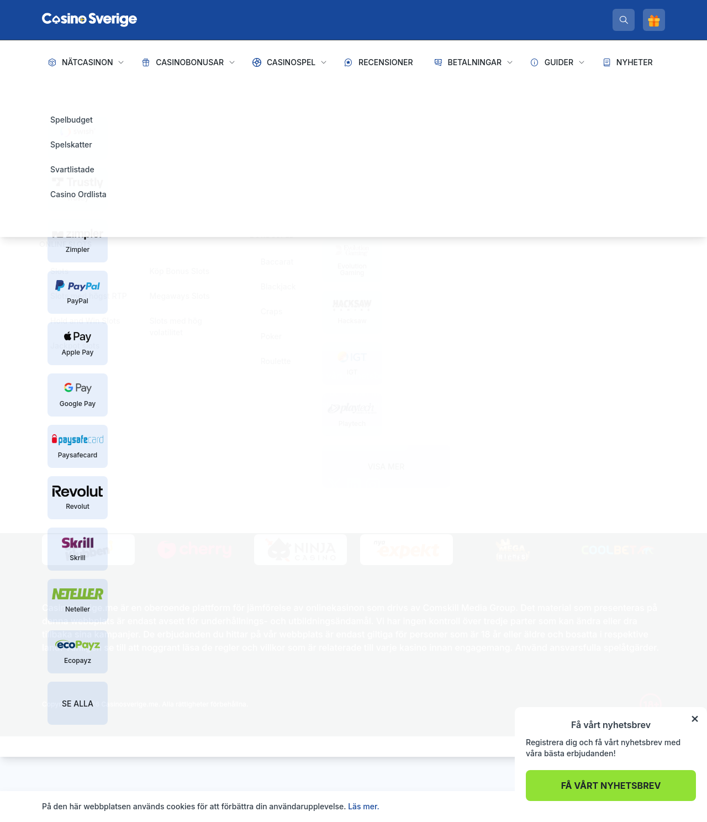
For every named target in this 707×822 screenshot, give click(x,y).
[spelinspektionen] (61, 428)
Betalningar (474, 62)
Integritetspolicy (109, 399)
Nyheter (634, 62)
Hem (52, 93)
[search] (623, 19)
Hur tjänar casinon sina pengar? (557, 421)
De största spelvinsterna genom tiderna (571, 457)
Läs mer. (363, 806)
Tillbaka (188, 300)
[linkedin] (353, 485)
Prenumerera (353, 438)
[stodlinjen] (155, 439)
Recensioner (385, 62)
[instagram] (373, 485)
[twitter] (334, 485)
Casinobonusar (190, 62)
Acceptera (641, 806)
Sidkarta (57, 399)
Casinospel (291, 62)
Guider (559, 62)
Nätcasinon (87, 62)
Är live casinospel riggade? (548, 439)
